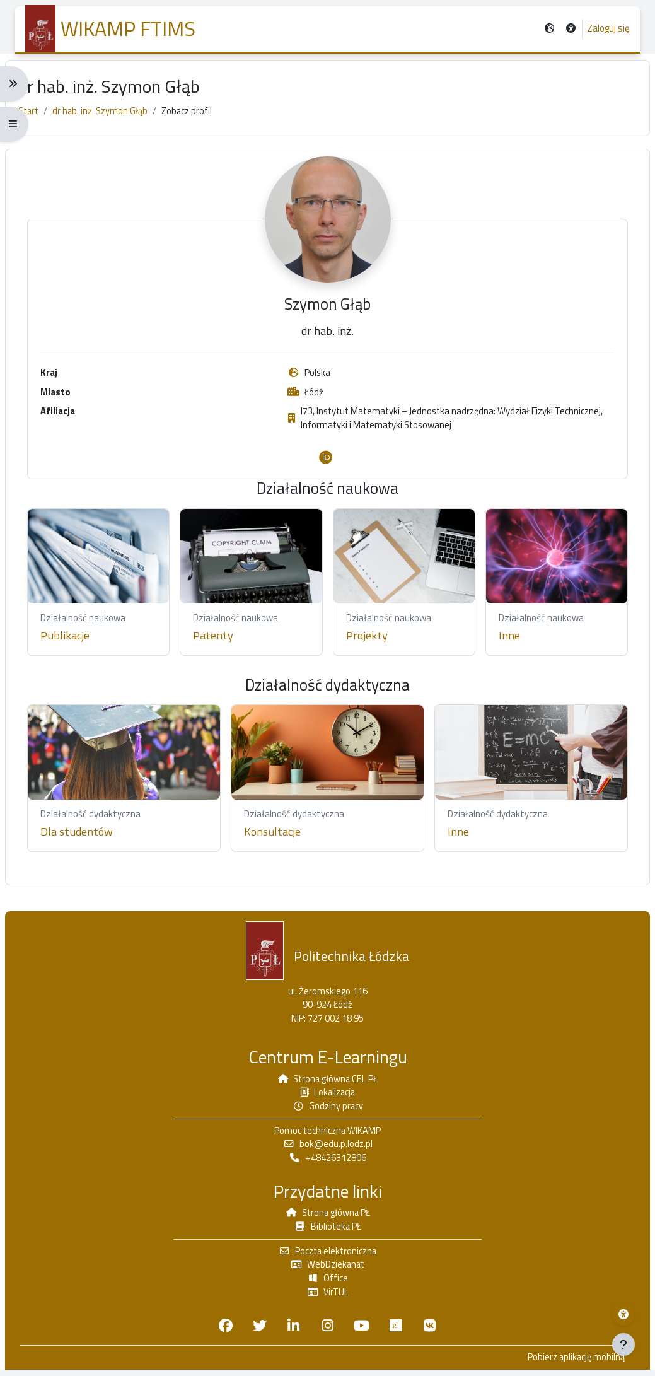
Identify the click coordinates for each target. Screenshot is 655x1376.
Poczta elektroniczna (328, 1255)
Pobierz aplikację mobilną (564, 1364)
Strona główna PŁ (328, 1216)
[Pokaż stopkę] (623, 1344)
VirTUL (327, 1297)
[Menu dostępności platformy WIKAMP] (623, 1314)
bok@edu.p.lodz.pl (327, 1147)
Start (40, 117)
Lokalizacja (328, 1094)
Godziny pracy (327, 1107)
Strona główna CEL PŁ (328, 1079)
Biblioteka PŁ (327, 1230)
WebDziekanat (327, 1269)
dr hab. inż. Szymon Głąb (114, 117)
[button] (570, 29)
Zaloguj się (608, 29)
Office (328, 1283)
